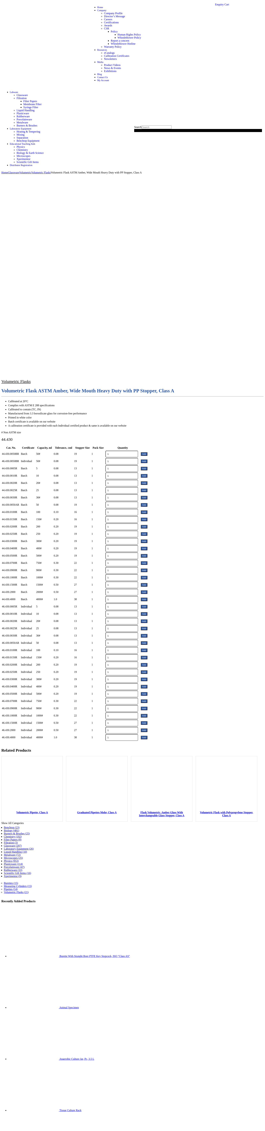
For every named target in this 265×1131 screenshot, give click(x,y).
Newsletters (110, 58)
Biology (11, 632)
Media (100, 62)
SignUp (43, 1010)
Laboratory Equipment (20, 128)
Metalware (22, 122)
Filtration (22, 98)
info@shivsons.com (179, 1071)
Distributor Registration (21, 165)
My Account (103, 80)
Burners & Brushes (27, 125)
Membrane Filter (32, 104)
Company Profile (113, 13)
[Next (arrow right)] (6, 1128)
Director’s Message (114, 16)
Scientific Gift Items (28, 162)
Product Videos (112, 65)
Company (101, 10)
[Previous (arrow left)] (2, 1128)
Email (42, 991)
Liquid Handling (25, 110)
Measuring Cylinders (18, 688)
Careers (108, 19)
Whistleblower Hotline (123, 43)
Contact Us (102, 77)
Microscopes (23, 156)
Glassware (22, 95)
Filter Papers (30, 101)
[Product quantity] (121, 256)
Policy (114, 31)
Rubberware (23, 116)
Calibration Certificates (116, 55)
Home (100, 7)
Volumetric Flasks (16, 183)
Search (138, 127)
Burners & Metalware (185, 1000)
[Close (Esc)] (12, 1125)
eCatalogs (109, 52)
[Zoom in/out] (2, 1125)
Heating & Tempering (28, 131)
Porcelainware (24, 119)
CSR (106, 28)
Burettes (11, 685)
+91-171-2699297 (136, 1071)
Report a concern (120, 40)
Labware (14, 92)
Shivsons (11, 1109)
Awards (108, 25)
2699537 (152, 1071)
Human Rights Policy (129, 34)
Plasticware (23, 113)
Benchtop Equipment (28, 140)
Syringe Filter (30, 107)
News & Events (112, 68)
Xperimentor (23, 159)
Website (42, 1000)
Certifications (111, 22)
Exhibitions (110, 71)
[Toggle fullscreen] (6, 1125)
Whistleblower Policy (129, 37)
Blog (99, 74)
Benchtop (11, 629)
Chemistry (22, 149)
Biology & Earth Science (30, 152)
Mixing (21, 134)
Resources (102, 50)
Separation (22, 137)
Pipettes (11, 691)
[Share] (9, 1125)
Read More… (153, 994)
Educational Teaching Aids (22, 144)
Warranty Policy (113, 46)
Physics (21, 146)
